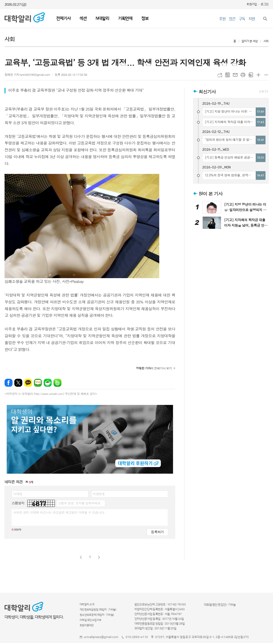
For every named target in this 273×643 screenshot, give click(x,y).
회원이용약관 (87, 625)
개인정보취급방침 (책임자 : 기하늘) (98, 609)
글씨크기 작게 (266, 75)
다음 (98, 557)
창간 (232, 19)
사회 (265, 41)
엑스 (18, 383)
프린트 (243, 75)
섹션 (83, 18)
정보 (145, 18)
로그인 (264, 4)
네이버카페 (48, 383)
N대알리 (102, 18)
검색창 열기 (265, 18)
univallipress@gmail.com (101, 637)
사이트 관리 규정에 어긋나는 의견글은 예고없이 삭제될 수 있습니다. (59, 512)
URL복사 (219, 75)
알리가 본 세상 (250, 41)
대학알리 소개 (87, 604)
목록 (227, 75)
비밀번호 (99, 493)
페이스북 (9, 383)
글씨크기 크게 (258, 75)
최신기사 (207, 91)
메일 (235, 75)
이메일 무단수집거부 (90, 620)
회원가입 (252, 4)
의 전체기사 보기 (154, 368)
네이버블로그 (38, 383)
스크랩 (250, 75)
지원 (251, 19)
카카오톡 (28, 383)
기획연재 (125, 18)
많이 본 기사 (210, 193)
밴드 (57, 383)
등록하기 (157, 531)
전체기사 (63, 18)
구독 (242, 19)
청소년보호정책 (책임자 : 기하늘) (97, 614)
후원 (222, 19)
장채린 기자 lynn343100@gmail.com (27, 74)
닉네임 (17, 493)
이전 (80, 557)
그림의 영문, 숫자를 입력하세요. (79, 503)
